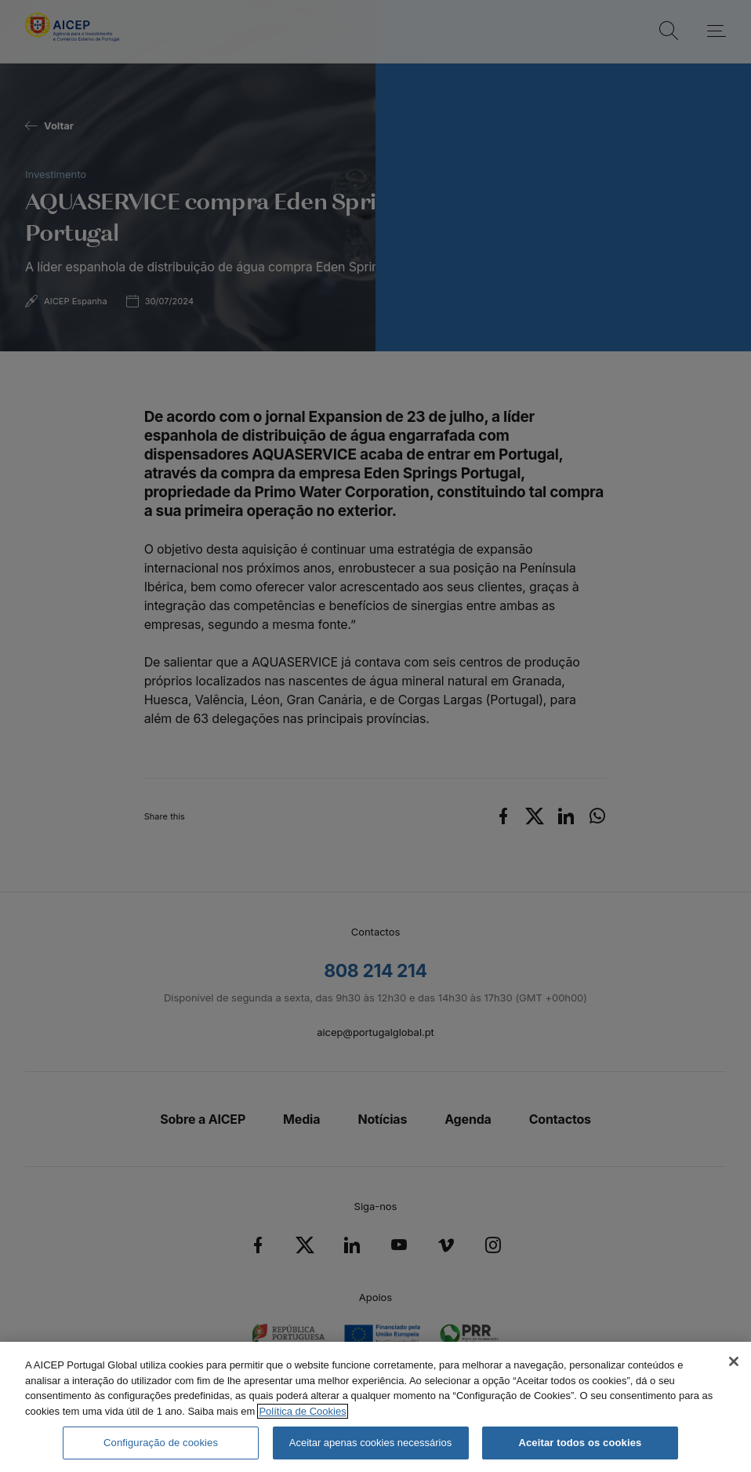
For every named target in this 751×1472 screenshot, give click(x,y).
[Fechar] (734, 1361)
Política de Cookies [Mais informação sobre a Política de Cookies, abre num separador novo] (302, 1411)
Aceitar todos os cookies (579, 1442)
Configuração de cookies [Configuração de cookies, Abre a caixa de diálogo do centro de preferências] (160, 1442)
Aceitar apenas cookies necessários (370, 1442)
